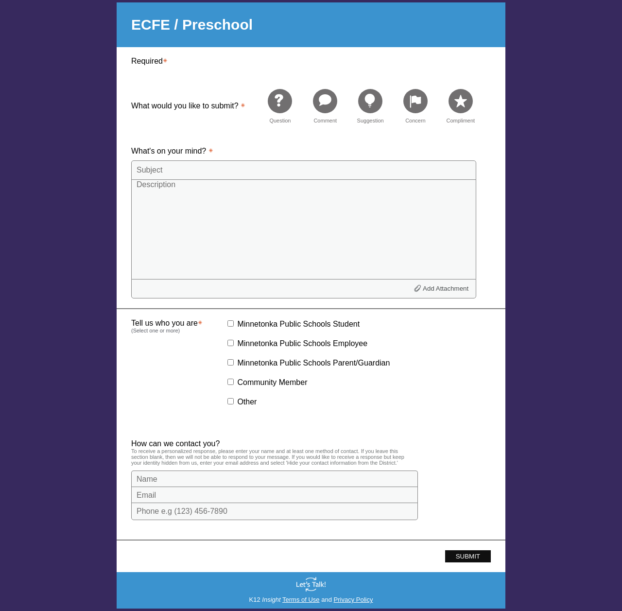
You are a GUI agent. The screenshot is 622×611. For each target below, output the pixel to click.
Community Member (272, 382)
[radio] (279, 105)
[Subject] (303, 170)
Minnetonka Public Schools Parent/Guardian (313, 363)
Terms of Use (301, 599)
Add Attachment (445, 288)
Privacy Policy (353, 599)
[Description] (303, 229)
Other (247, 402)
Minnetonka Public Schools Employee (302, 343)
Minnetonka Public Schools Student (298, 324)
